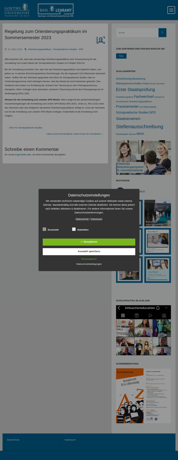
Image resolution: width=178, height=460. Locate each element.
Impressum (96, 219)
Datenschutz (82, 219)
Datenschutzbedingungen (89, 264)
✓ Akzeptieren (89, 241)
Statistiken (80, 229)
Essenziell (51, 229)
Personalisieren (89, 259)
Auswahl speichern (89, 251)
